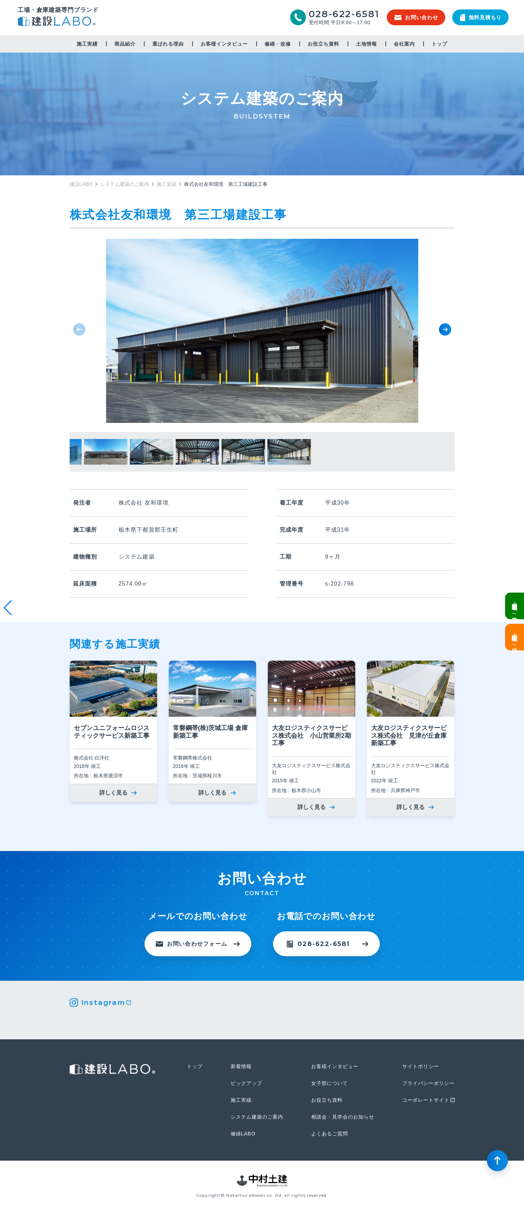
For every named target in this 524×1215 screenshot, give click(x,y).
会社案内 (404, 44)
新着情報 (241, 1066)
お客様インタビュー (224, 44)
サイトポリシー (420, 1066)
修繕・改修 (278, 44)
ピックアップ (246, 1083)
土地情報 (366, 44)
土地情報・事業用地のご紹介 (515, 637)
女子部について (329, 1083)
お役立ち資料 (323, 44)
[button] (445, 329)
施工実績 (87, 44)
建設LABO (58, 22)
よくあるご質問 (329, 1133)
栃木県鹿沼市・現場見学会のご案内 (515, 606)
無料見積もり (481, 17)
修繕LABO (243, 1133)
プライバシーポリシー (428, 1083)
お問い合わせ (416, 17)
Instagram (103, 1002)
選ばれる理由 (168, 44)
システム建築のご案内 (124, 184)
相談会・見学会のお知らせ (342, 1116)
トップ (439, 44)
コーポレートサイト (425, 1100)
